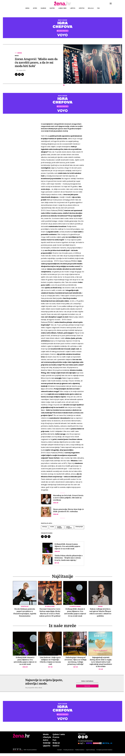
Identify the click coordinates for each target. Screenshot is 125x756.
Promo (56, 739)
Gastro (52, 8)
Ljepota (72, 8)
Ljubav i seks (62, 8)
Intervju (44, 526)
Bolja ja (91, 8)
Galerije (43, 8)
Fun (98, 8)
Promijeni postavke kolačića (104, 752)
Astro (35, 8)
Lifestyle (81, 8)
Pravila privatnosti (68, 752)
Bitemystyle (79, 526)
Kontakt (59, 752)
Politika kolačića (79, 752)
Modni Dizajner (59, 527)
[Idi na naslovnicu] (62, 5)
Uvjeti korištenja (90, 752)
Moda (27, 8)
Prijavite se (87, 688)
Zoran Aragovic (69, 527)
